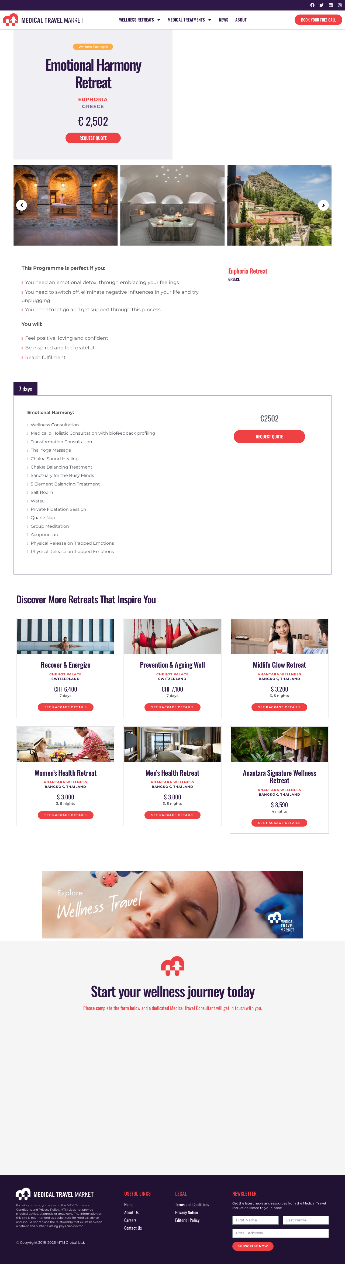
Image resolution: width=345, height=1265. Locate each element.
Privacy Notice (186, 1213)
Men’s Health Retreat (172, 773)
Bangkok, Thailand (279, 679)
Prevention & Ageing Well (172, 665)
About (241, 20)
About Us (131, 1213)
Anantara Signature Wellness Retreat (279, 777)
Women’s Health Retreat (65, 773)
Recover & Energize (65, 665)
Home (128, 1205)
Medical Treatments (190, 20)
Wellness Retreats (140, 20)
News (223, 20)
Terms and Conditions (192, 1205)
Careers (130, 1221)
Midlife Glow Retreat (279, 665)
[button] (21, 205)
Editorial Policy (187, 1221)
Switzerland (65, 679)
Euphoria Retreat (247, 271)
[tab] (172, 389)
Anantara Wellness (279, 674)
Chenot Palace (65, 674)
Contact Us (133, 1228)
